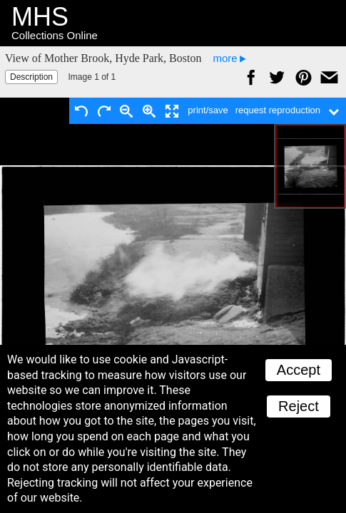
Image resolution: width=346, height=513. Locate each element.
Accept (298, 370)
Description (31, 77)
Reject (298, 406)
